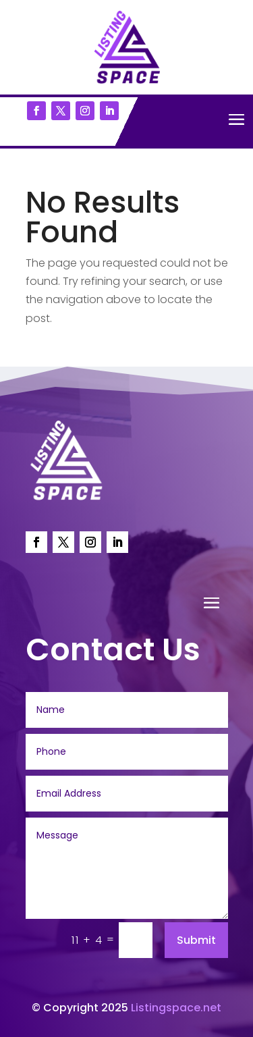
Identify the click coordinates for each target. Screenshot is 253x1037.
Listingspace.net (176, 1007)
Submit (196, 940)
